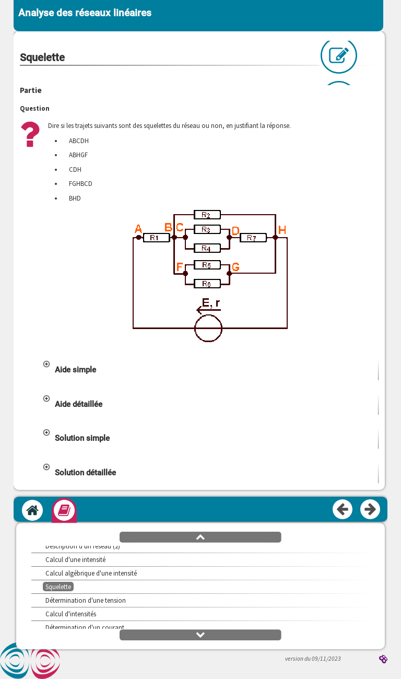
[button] (210, 369)
